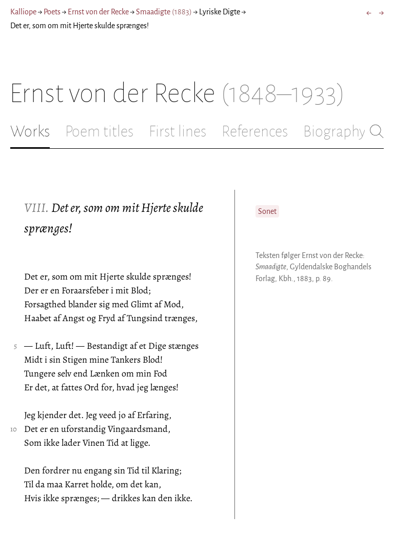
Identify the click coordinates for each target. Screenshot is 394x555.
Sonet (267, 211)
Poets (52, 12)
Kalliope (23, 12)
